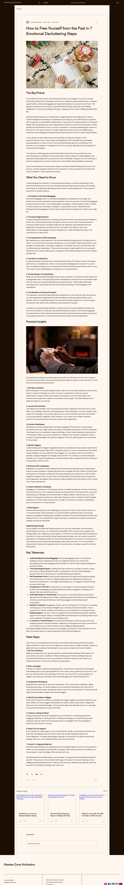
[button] (78, 3)
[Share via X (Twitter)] (32, 774)
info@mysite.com (10, 882)
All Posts (19, 9)
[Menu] (117, 2)
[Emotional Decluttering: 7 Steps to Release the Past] (62, 802)
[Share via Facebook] (27, 774)
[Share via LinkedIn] (36, 774)
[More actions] (97, 22)
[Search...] (46, 3)
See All (105, 791)
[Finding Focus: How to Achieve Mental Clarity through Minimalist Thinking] (31, 802)
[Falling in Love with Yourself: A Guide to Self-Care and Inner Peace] (93, 802)
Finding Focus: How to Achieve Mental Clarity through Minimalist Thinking (29, 815)
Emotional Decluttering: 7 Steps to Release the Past (60, 815)
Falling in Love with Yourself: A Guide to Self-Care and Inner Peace (92, 815)
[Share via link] (41, 774)
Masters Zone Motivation (19, 864)
